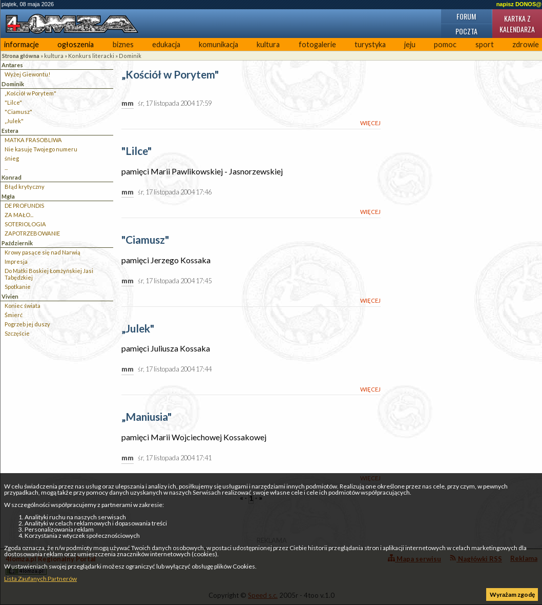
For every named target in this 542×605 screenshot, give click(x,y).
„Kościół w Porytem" (30, 93)
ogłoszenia (75, 44)
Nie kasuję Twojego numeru (41, 149)
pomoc (445, 44)
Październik (17, 243)
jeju (409, 44)
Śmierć (14, 314)
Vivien (10, 296)
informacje (21, 44)
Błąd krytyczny (25, 186)
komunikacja (218, 44)
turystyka (370, 44)
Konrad (12, 177)
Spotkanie (18, 286)
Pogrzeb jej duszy (27, 324)
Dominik (130, 55)
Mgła (8, 196)
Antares (12, 65)
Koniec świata (22, 305)
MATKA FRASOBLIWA (33, 139)
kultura (268, 44)
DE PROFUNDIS (24, 205)
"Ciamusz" (18, 111)
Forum (466, 16)
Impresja (16, 261)
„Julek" (14, 121)
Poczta (466, 31)
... (6, 167)
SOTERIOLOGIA (25, 224)
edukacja (166, 44)
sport (484, 44)
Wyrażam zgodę (512, 594)
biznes (123, 44)
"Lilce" (13, 102)
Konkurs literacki (91, 55)
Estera (10, 130)
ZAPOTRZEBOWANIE (32, 233)
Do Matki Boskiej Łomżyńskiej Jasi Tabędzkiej (49, 274)
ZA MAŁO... (19, 214)
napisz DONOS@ (518, 4)
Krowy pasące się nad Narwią (42, 252)
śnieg (12, 158)
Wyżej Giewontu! (27, 74)
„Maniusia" (146, 417)
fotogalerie (317, 44)
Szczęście (17, 333)
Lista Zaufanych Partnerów (40, 578)
